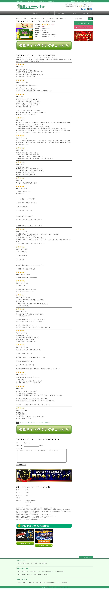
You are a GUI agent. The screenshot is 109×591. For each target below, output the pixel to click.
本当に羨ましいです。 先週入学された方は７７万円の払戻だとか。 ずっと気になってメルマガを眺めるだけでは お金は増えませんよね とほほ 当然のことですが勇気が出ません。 (29, 170)
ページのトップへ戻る (86, 559)
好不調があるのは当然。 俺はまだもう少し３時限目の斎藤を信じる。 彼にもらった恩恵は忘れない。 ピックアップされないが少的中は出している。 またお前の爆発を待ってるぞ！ (30, 73)
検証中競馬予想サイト (47, 573)
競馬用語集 (65, 585)
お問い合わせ (39, 585)
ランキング (73, 13)
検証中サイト (60, 13)
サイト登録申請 (43, 566)
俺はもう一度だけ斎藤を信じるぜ (26, 183)
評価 (17, 443)
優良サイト (35, 13)
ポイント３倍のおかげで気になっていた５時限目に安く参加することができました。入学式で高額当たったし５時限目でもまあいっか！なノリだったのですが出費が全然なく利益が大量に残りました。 (43, 142)
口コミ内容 (19, 448)
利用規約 (31, 585)
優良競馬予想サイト (23, 573)
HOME (22, 13)
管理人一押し (86, 13)
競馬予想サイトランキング (25, 577)
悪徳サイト (48, 13)
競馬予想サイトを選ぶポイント (52, 585)
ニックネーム (19, 445)
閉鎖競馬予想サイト (60, 573)
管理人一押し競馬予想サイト (41, 577)
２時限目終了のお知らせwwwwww (26, 277)
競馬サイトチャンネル (23, 566)
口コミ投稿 (34, 566)
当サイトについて (22, 585)
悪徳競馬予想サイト (35, 573)
